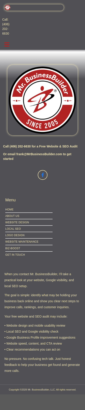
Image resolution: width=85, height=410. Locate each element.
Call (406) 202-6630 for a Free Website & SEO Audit (40, 146)
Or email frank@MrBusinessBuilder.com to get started (37, 156)
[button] (6, 44)
